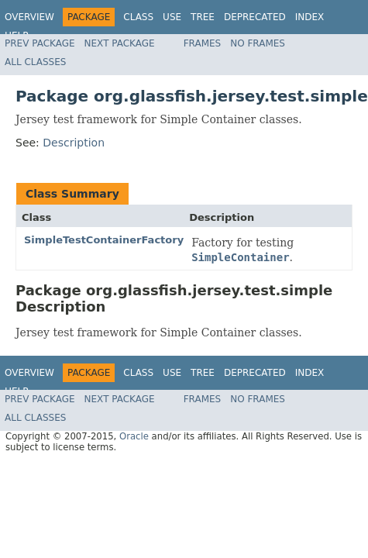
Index (310, 17)
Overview (29, 17)
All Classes (35, 62)
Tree (203, 17)
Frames (203, 43)
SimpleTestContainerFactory (104, 240)
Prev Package (40, 43)
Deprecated (255, 17)
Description (74, 142)
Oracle (134, 436)
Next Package (119, 43)
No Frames (257, 43)
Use (172, 17)
